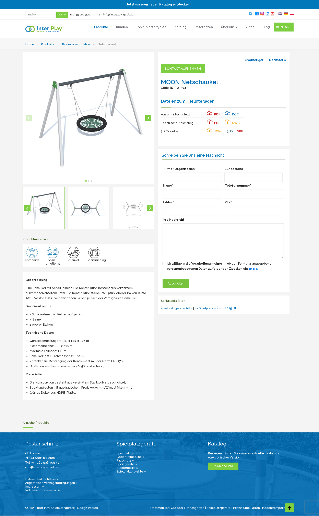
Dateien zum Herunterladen (187, 101)
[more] (253, 268)
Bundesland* (234, 169)
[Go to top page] (289, 507)
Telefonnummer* (238, 185)
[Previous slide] (29, 118)
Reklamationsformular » (42, 490)
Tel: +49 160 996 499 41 (42, 462)
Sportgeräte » (127, 464)
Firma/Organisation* (180, 169)
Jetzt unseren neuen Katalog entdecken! (158, 4)
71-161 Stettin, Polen (40, 458)
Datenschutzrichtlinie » (41, 479)
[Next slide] (148, 118)
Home (29, 44)
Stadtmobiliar (159, 508)
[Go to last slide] (27, 208)
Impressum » (34, 486)
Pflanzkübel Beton (246, 508)
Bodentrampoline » (130, 457)
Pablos (93, 508)
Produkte (48, 44)
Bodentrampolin (273, 508)
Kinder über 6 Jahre (76, 44)
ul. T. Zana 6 (33, 453)
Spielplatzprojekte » (131, 471)
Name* (168, 185)
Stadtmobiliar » (127, 468)
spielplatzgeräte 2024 (176, 308)
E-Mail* (168, 202)
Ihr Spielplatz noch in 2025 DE (216, 308)
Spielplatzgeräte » (130, 453)
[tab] (86, 181)
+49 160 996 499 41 (87, 14)
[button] (43, 208)
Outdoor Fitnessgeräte (187, 508)
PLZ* (228, 202)
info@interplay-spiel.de (118, 14)
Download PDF (223, 466)
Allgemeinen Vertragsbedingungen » (51, 483)
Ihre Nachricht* (174, 220)
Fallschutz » (125, 460)
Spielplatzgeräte (219, 508)
